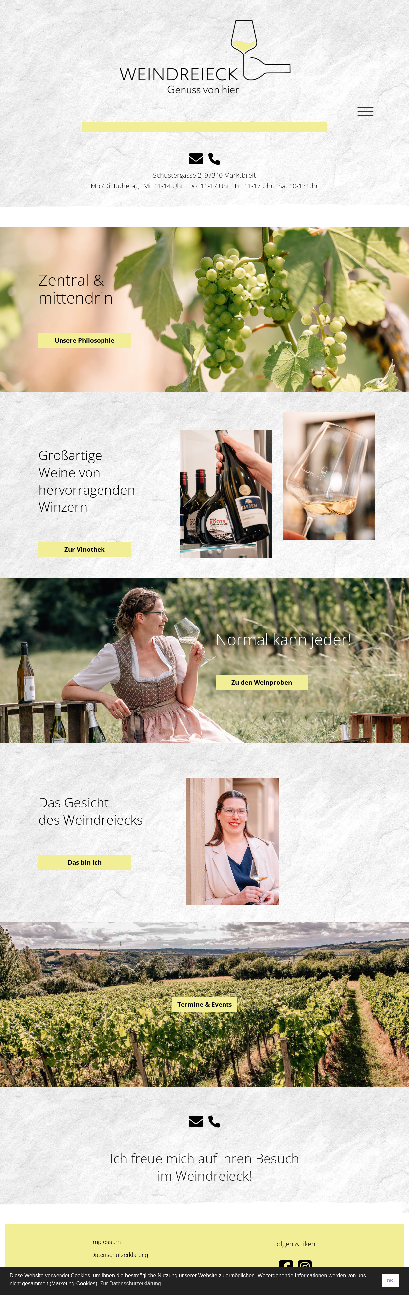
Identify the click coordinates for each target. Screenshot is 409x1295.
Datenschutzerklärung (119, 1254)
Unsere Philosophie (84, 340)
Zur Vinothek (84, 549)
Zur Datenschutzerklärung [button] (130, 1283)
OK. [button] (391, 1280)
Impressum (106, 1241)
